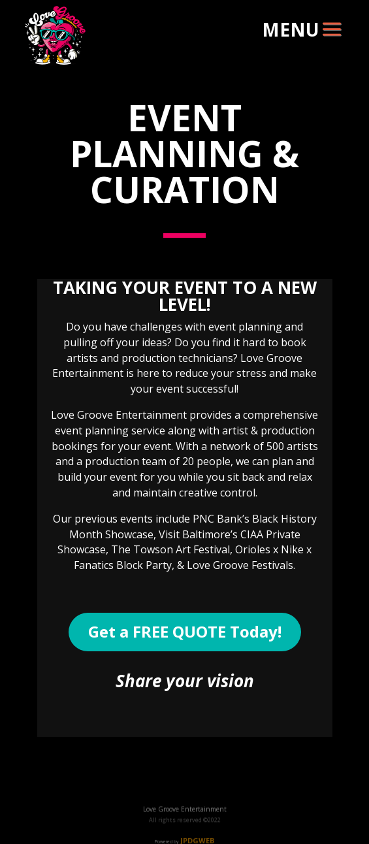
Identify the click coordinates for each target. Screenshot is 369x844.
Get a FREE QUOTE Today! (184, 631)
